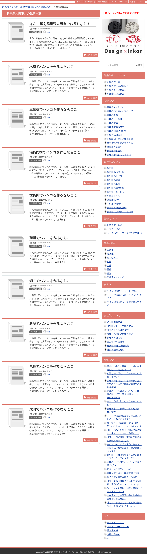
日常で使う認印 (114, 225)
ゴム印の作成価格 (115, 341)
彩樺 (109, 261)
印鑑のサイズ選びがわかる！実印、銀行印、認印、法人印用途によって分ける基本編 (124, 394)
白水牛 (110, 250)
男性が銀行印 (113, 196)
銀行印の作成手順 (115, 172)
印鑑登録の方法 (114, 135)
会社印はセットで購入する (120, 326)
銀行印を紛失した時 (116, 207)
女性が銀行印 (113, 199)
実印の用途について (116, 131)
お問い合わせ (113, 534)
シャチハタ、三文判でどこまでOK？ (125, 233)
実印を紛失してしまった (119, 154)
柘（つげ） (112, 257)
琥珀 (109, 273)
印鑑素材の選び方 (115, 93)
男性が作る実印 (114, 150)
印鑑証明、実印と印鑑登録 (120, 139)
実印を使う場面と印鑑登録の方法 (123, 473)
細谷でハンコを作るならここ (51, 281)
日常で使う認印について (119, 469)
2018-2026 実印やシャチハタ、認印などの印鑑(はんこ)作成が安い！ (71, 552)
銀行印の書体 (113, 180)
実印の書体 (112, 123)
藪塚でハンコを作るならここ (51, 323)
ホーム (110, 538)
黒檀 (109, 269)
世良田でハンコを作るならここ (53, 195)
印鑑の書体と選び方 (116, 90)
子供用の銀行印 (114, 203)
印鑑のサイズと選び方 (118, 86)
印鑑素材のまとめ (115, 277)
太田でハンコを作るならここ (51, 409)
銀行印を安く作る (115, 192)
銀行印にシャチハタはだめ (120, 211)
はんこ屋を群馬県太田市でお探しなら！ (59, 24)
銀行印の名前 (113, 184)
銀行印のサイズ (114, 176)
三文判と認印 (113, 229)
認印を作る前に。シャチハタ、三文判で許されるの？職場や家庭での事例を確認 (124, 383)
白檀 (109, 265)
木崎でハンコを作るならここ (51, 66)
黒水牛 (110, 253)
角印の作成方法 (114, 337)
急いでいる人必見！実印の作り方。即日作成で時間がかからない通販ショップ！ (124, 447)
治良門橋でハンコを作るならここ (54, 152)
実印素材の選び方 (115, 127)
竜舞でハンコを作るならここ (51, 366)
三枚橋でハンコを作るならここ (53, 109)
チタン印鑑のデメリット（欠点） (123, 291)
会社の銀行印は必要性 (118, 330)
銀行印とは (112, 168)
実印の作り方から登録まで (120, 111)
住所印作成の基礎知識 (118, 345)
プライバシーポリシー (118, 526)
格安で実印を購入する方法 (120, 142)
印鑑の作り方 (113, 82)
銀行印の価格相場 (115, 188)
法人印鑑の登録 (114, 322)
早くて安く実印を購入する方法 (122, 477)
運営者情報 (112, 530)
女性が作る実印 (114, 146)
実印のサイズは (114, 119)
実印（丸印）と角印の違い (120, 334)
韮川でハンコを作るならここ (51, 238)
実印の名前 (112, 115)
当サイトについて (115, 522)
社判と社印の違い (115, 349)
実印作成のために (115, 107)
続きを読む (90, 55)
